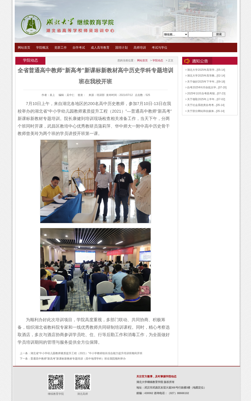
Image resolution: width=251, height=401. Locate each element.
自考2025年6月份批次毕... (202, 87)
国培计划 (121, 47)
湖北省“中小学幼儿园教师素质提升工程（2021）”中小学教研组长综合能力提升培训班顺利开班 (86, 353)
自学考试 (79, 47)
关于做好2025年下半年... (201, 81)
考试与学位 (159, 47)
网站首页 (24, 47)
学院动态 (157, 60)
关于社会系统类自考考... (201, 105)
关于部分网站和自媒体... (201, 111)
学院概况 (42, 47)
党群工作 (60, 47)
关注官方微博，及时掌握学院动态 (156, 376)
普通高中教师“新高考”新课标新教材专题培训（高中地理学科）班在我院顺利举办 (78, 358)
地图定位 (198, 387)
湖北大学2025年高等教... (201, 75)
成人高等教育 (100, 47)
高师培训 (140, 47)
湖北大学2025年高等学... (201, 69)
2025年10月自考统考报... (201, 93)
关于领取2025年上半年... (201, 99)
